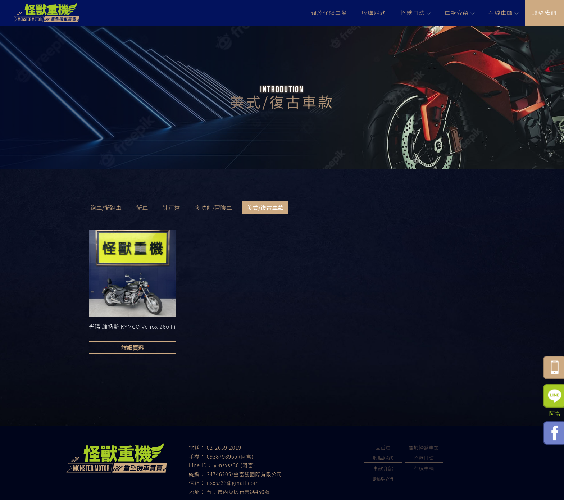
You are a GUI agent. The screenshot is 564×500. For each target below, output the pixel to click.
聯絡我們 (544, 13)
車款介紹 (459, 13)
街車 (142, 207)
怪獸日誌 (415, 13)
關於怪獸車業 (329, 13)
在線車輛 (503, 13)
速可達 (171, 207)
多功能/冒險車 (213, 207)
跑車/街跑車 (105, 207)
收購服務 (374, 13)
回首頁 (383, 447)
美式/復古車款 (265, 207)
